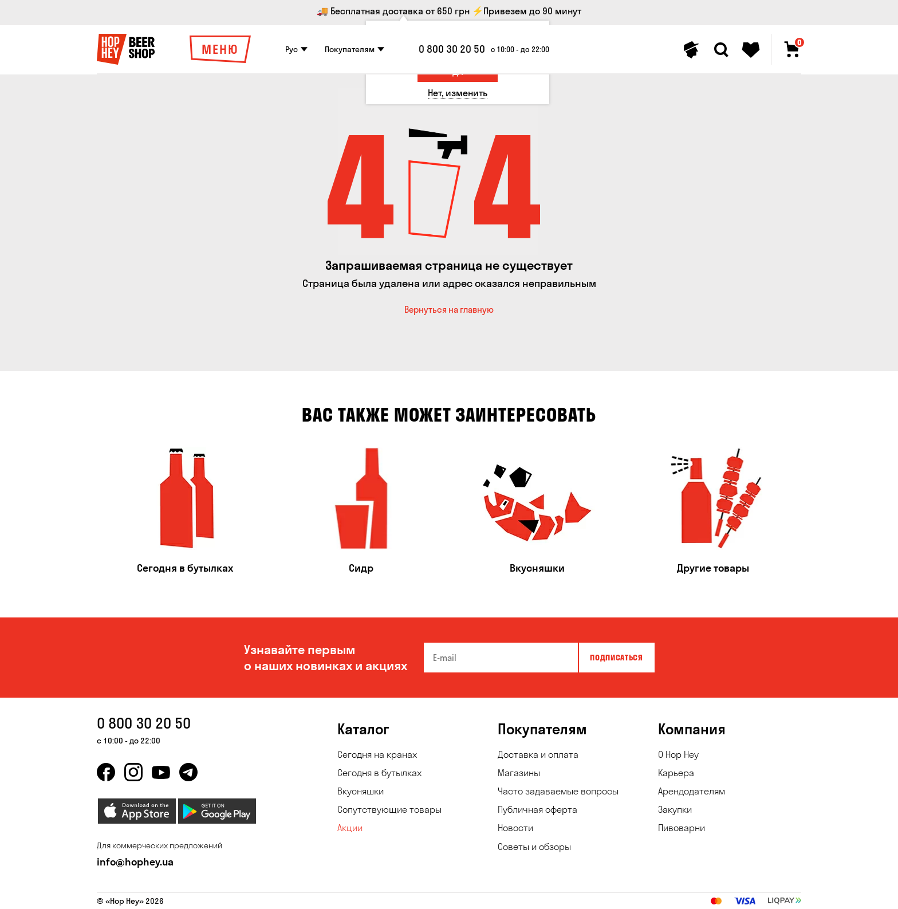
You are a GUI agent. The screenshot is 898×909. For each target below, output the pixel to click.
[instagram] (133, 772)
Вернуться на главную (449, 309)
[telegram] (188, 772)
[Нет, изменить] (457, 93)
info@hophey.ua (135, 861)
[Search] (721, 50)
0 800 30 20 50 (452, 49)
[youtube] (161, 772)
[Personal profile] (691, 50)
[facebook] (106, 772)
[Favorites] (751, 50)
